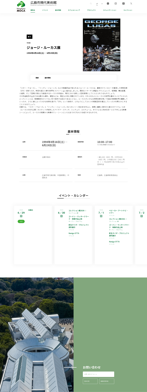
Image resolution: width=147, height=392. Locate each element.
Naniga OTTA (74, 233)
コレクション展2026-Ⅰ (78, 210)
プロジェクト (91, 10)
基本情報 (58, 10)
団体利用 (86, 381)
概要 (37, 78)
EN (102, 3)
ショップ (74, 10)
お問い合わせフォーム (90, 374)
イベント (45, 10)
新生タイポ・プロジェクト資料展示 (79, 226)
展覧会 (33, 10)
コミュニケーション (109, 10)
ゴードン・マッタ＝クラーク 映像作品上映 (79, 217)
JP (97, 3)
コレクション (127, 10)
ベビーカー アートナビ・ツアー (118, 211)
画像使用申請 (104, 381)
